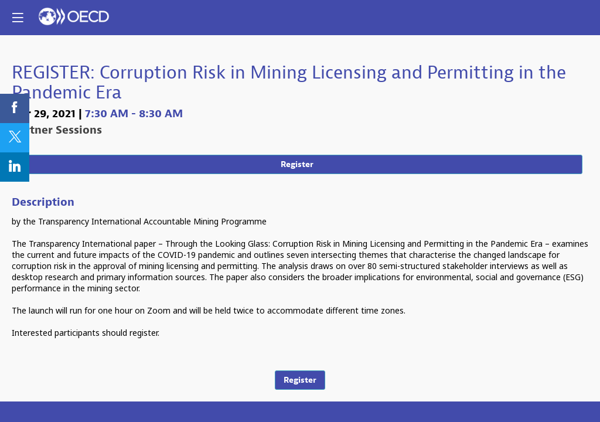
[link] (14, 108)
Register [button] (297, 164)
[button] (17, 17)
